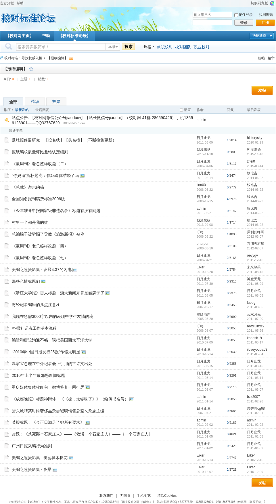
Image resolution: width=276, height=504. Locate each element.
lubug (251, 303)
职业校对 (201, 47)
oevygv (252, 255)
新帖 (261, 58)
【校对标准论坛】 (74, 35)
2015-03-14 (255, 166)
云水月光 (254, 314)
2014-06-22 (255, 178)
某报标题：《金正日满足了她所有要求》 (48, 422)
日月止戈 (203, 138)
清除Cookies (167, 496)
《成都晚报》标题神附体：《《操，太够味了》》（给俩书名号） (70, 399)
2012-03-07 (255, 236)
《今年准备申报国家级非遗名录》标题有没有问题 (56, 210)
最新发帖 (22, 110)
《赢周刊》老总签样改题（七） (40, 257)
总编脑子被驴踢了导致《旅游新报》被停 (48, 234)
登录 (244, 22)
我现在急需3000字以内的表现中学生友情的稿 (52, 316)
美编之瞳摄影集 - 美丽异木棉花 (40, 457)
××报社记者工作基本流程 (34, 328)
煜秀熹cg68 (256, 408)
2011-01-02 (255, 448)
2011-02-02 (255, 424)
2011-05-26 (255, 330)
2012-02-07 (255, 248)
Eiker (200, 267)
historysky (254, 138)
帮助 (20, 3)
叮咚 (200, 232)
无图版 (125, 496)
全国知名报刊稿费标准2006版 (38, 198)
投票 (56, 101)
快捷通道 (259, 35)
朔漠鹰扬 (203, 150)
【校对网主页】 (19, 35)
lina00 (201, 185)
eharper (202, 244)
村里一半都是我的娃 (30, 222)
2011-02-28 (255, 401)
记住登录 (246, 15)
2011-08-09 (255, 283)
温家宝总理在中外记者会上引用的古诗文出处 (52, 363)
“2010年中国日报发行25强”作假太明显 (46, 352)
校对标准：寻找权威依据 (23, 58)
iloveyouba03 (257, 350)
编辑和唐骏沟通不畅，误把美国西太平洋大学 (52, 340)
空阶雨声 (203, 314)
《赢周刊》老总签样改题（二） (40, 163)
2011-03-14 (255, 377)
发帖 (262, 90)
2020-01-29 (255, 142)
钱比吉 (252, 173)
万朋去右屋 (255, 244)
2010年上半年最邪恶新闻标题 (38, 375)
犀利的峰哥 (255, 232)
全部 (13, 102)
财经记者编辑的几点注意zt (35, 304)
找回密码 (266, 15)
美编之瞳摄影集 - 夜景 (31, 469)
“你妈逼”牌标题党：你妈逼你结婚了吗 (45, 175)
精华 (271, 58)
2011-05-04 (255, 354)
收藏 (31, 68)
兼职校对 (165, 47)
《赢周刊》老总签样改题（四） (40, 246)
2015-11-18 (255, 154)
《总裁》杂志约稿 (28, 187)
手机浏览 (144, 496)
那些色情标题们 (26, 281)
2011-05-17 (255, 342)
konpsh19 (254, 338)
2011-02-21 (255, 413)
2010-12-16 (255, 460)
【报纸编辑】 (57, 58)
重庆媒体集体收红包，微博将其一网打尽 (48, 387)
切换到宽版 (259, 3)
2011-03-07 (255, 389)
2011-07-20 (255, 318)
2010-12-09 (255, 472)
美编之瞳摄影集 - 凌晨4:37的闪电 (42, 269)
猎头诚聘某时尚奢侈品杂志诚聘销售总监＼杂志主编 (58, 410)
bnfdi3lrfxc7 (255, 326)
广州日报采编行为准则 (32, 446)
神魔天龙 (254, 279)
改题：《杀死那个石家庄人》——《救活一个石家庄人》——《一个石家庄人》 (82, 434)
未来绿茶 (254, 267)
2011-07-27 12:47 (74, 123)
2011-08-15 (255, 272)
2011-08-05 (255, 295)
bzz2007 (253, 397)
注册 (265, 22)
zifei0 (251, 161)
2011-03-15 (255, 366)
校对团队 (183, 47)
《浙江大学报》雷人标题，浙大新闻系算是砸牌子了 (58, 293)
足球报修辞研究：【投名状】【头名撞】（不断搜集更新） (64, 140)
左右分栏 (7, 3)
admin (201, 120)
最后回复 (42, 110)
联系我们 (106, 496)
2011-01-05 (255, 436)
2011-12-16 (255, 260)
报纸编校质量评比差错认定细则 (40, 152)
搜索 (128, 46)
